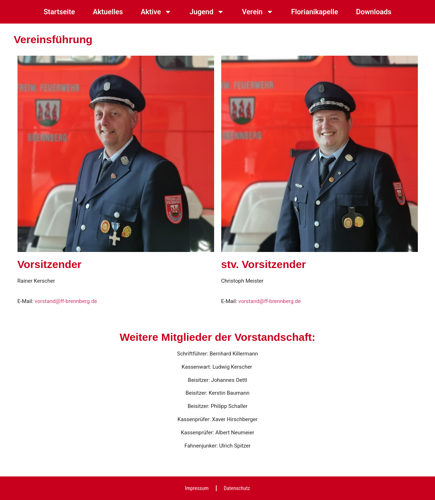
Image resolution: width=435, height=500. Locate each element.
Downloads (373, 11)
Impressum (197, 488)
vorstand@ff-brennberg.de (66, 301)
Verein (257, 12)
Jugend (206, 12)
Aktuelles (108, 11)
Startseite (59, 11)
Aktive (156, 12)
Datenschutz (237, 488)
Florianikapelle (314, 11)
